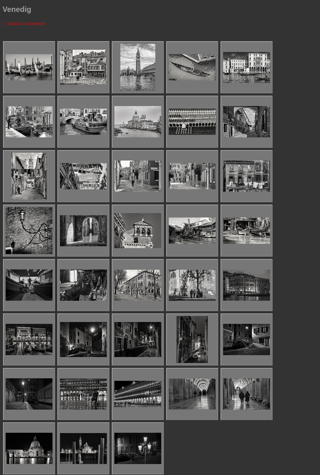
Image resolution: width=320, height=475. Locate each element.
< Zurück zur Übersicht (23, 23)
